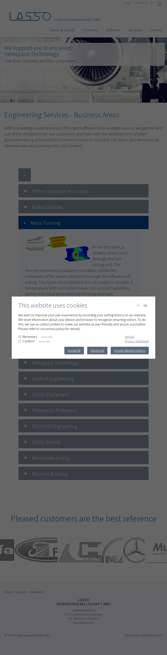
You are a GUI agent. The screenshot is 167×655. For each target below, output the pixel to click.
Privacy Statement (137, 341)
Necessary (30, 336)
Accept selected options (129, 350)
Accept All (74, 350)
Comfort (29, 341)
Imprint (129, 337)
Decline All (97, 350)
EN (145, 305)
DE (138, 305)
